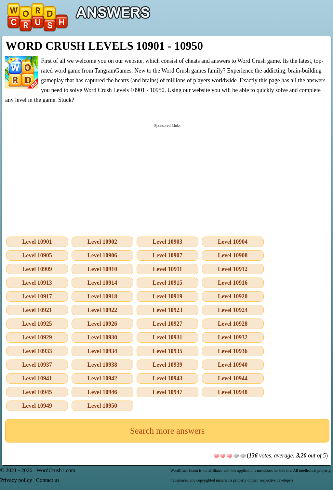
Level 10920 (233, 296)
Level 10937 (37, 364)
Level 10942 (102, 378)
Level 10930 (102, 337)
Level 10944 (233, 378)
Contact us (48, 480)
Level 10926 (102, 323)
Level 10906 (102, 255)
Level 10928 (233, 323)
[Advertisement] (167, 178)
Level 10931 (167, 337)
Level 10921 (37, 310)
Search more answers (167, 431)
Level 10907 (167, 255)
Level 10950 (102, 405)
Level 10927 (167, 323)
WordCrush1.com (55, 470)
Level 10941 (37, 378)
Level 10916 (233, 282)
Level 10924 (233, 310)
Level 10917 (37, 296)
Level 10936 (233, 351)
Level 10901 (37, 241)
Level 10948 (233, 392)
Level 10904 (233, 241)
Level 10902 (102, 241)
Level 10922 (102, 310)
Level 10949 (37, 405)
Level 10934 (102, 351)
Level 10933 (37, 351)
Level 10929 (37, 337)
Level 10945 (37, 392)
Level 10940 (233, 364)
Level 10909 (37, 269)
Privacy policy (16, 480)
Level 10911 (167, 269)
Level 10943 (167, 378)
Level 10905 (37, 255)
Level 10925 (37, 323)
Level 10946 (102, 392)
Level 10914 (102, 282)
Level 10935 (167, 351)
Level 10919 (167, 296)
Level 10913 (37, 282)
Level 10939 (167, 364)
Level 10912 (233, 269)
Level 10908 (233, 255)
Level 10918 (102, 296)
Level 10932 (233, 337)
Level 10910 (102, 269)
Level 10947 (167, 392)
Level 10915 (167, 282)
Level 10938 (102, 364)
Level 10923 (167, 310)
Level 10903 (167, 241)
